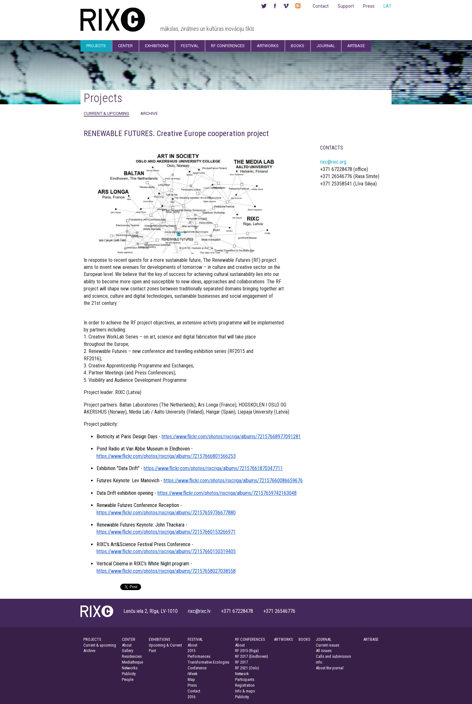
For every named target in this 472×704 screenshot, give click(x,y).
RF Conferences (228, 45)
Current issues (327, 645)
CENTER (128, 639)
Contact (321, 6)
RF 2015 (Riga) (247, 650)
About (126, 645)
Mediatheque (132, 662)
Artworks (268, 45)
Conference (197, 667)
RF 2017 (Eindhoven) (251, 656)
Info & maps (245, 691)
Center (125, 45)
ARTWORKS (283, 639)
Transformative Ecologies (208, 662)
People (127, 679)
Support (346, 6)
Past (152, 650)
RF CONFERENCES (250, 639)
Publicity (129, 673)
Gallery (127, 650)
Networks (130, 667)
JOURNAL (324, 639)
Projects (96, 45)
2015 (191, 650)
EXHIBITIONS (159, 639)
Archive (149, 113)
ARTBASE (370, 639)
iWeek (193, 673)
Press (369, 6)
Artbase (356, 45)
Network (242, 673)
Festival (190, 45)
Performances (199, 656)
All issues (324, 650)
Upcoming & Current (165, 645)
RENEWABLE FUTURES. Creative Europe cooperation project (176, 133)
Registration (245, 685)
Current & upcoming (106, 113)
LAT (388, 6)
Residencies (132, 656)
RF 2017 (241, 662)
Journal (325, 45)
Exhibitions (157, 45)
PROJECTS (92, 639)
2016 (191, 696)
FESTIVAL (195, 639)
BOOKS (304, 639)
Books (297, 45)
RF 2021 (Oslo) (247, 667)
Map (191, 679)
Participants (244, 679)
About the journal (329, 667)
